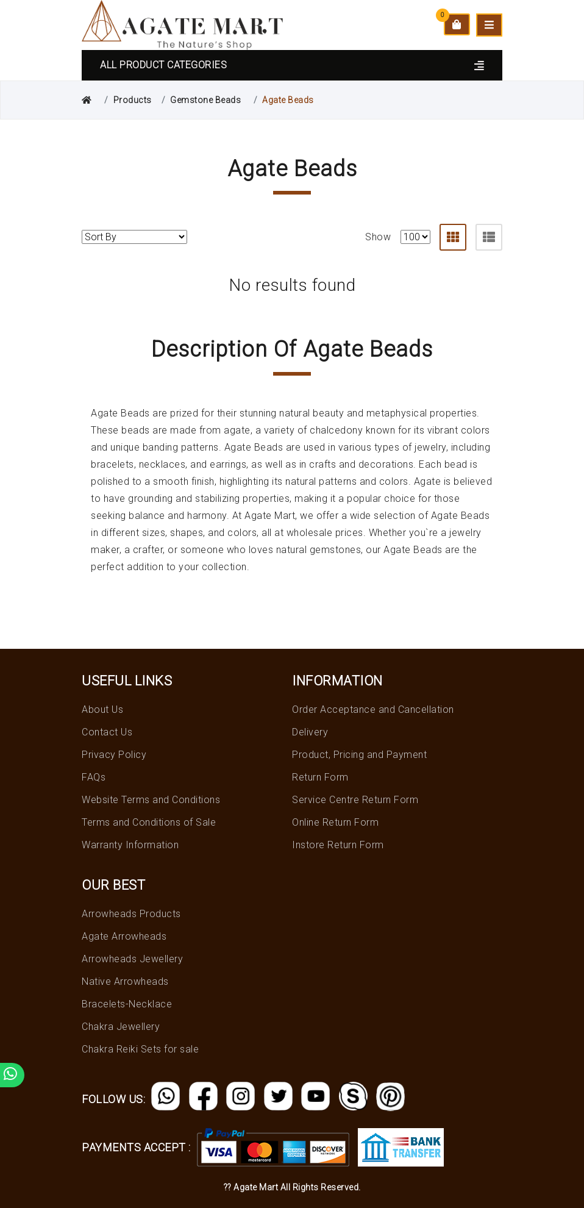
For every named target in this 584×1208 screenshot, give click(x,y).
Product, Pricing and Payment (359, 754)
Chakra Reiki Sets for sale (140, 1049)
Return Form (320, 777)
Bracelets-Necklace (127, 1004)
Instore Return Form (338, 845)
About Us (102, 709)
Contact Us (107, 732)
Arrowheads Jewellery (132, 959)
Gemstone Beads (205, 100)
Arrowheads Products (131, 914)
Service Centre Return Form (355, 800)
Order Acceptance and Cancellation (373, 709)
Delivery (310, 732)
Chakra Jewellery (121, 1026)
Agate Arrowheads (124, 936)
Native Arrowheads (125, 981)
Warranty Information (130, 845)
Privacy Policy (114, 754)
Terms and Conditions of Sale (149, 822)
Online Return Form (335, 822)
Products (132, 100)
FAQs (93, 777)
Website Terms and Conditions (151, 800)
